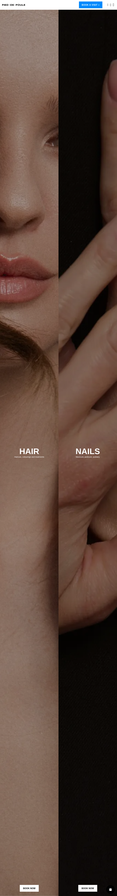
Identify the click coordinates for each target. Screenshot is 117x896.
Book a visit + (91, 5)
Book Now (29, 888)
